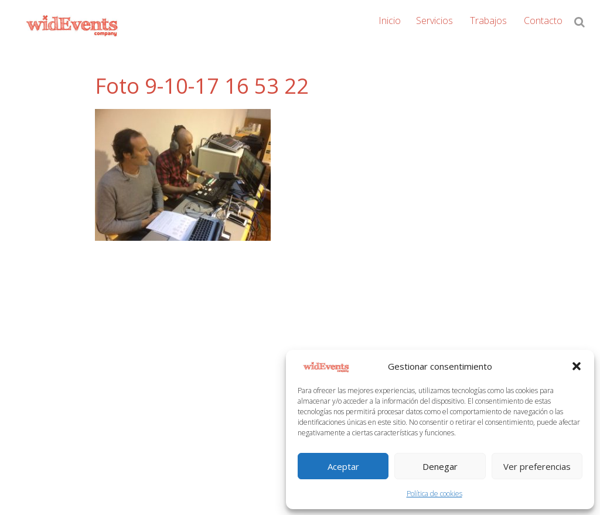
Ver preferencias (537, 466)
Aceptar (343, 466)
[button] (576, 366)
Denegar (440, 466)
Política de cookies (434, 494)
